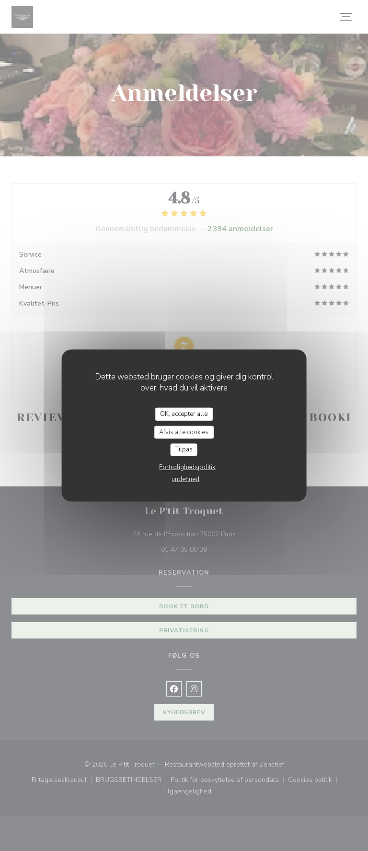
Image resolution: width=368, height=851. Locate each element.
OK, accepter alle (183, 414)
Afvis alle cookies (183, 431)
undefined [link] (185, 478)
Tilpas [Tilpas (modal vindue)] (184, 449)
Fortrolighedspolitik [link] (187, 466)
